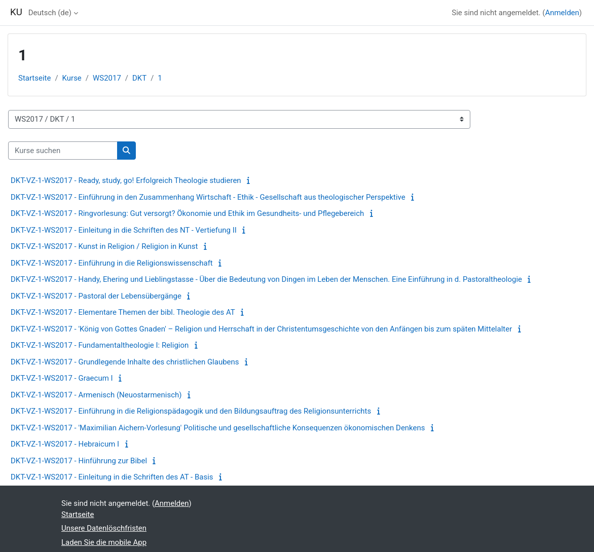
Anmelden (562, 12)
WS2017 (107, 78)
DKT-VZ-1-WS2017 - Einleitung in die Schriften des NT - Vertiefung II (124, 230)
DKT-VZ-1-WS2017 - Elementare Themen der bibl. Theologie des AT (123, 312)
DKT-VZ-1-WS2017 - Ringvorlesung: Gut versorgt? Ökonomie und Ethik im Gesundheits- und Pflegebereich (187, 213)
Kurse (72, 78)
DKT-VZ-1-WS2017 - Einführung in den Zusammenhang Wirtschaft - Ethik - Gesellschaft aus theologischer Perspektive (208, 197)
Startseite (34, 78)
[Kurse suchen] (63, 150)
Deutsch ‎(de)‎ (49, 12)
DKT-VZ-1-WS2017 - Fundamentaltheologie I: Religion (100, 345)
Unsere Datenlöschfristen (103, 528)
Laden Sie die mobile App (103, 542)
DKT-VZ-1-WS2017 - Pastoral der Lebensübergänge (96, 296)
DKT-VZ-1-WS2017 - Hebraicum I (65, 444)
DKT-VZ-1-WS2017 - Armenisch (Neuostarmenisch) (96, 394)
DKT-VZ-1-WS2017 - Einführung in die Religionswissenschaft (112, 263)
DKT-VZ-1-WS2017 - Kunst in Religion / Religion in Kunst (104, 246)
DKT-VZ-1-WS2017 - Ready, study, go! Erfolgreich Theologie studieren (126, 180)
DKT (139, 78)
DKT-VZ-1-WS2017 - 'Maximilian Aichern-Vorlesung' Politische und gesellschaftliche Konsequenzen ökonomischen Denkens (218, 427)
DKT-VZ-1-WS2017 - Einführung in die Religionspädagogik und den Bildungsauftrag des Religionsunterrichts (191, 411)
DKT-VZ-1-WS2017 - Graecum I (62, 378)
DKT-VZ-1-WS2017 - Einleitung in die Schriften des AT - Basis (112, 477)
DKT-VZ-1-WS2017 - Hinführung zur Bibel (79, 460)
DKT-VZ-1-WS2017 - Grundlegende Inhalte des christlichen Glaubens (125, 361)
